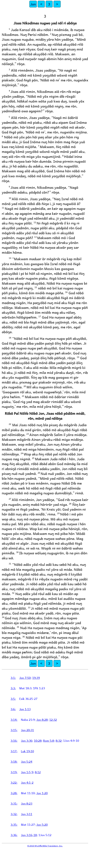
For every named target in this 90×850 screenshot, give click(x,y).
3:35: (14, 824)
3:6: (13, 709)
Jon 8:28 (42, 719)
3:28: (14, 793)
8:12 (38, 772)
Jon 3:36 (26, 740)
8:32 (59, 740)
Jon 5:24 (26, 761)
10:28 (37, 740)
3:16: (14, 740)
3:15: (14, 730)
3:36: (14, 835)
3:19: (14, 772)
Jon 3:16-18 (29, 835)
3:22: (14, 782)
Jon (33, 4)
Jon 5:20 (42, 824)
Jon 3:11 (26, 814)
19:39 (36, 677)
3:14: (14, 719)
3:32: (14, 814)
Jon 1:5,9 (27, 772)
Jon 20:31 (27, 730)
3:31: (14, 803)
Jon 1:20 (42, 793)
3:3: (13, 688)
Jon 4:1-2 (27, 782)
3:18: (14, 761)
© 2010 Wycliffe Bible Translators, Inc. (45, 845)
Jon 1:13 (25, 709)
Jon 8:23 (26, 803)
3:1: (13, 677)
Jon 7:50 (25, 677)
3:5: (13, 698)
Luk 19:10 (27, 751)
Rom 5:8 (48, 740)
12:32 (53, 719)
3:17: (14, 751)
